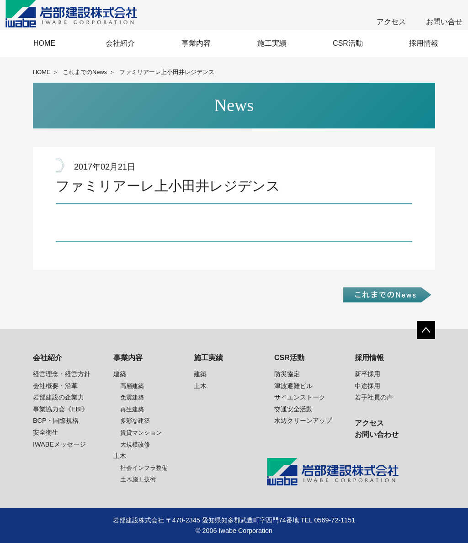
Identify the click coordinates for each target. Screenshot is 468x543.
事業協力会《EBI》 (60, 409)
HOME (44, 43)
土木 (119, 455)
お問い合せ (444, 22)
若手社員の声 (374, 397)
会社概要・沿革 (55, 385)
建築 (119, 374)
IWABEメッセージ (59, 444)
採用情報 (423, 43)
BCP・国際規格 (56, 420)
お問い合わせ (377, 434)
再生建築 (132, 409)
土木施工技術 (138, 479)
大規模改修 (135, 444)
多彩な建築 (135, 420)
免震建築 (132, 397)
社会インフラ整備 (144, 467)
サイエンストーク (299, 397)
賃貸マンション (141, 432)
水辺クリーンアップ (303, 420)
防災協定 (287, 374)
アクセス (391, 22)
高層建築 (132, 386)
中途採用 (367, 385)
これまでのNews (85, 72)
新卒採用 (367, 374)
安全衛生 (45, 432)
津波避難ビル (293, 385)
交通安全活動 (293, 409)
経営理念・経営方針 (61, 374)
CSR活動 (348, 43)
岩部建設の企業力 (58, 397)
